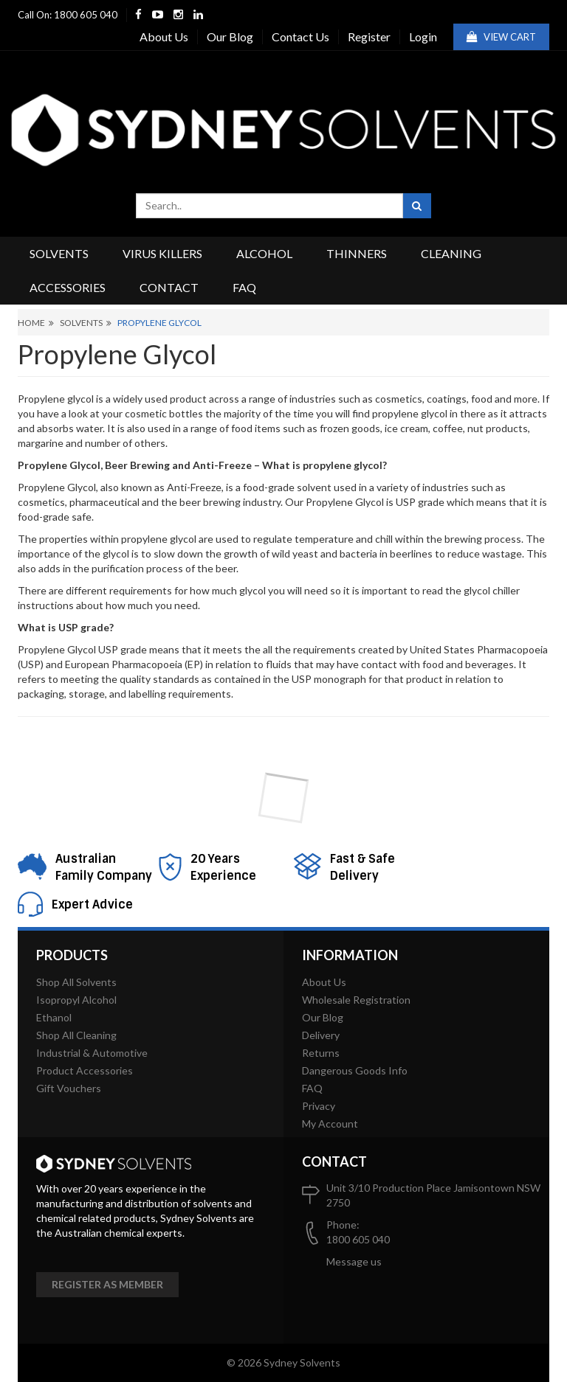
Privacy (318, 1106)
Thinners (356, 253)
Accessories (68, 287)
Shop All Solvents (76, 982)
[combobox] (269, 205)
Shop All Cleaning (76, 1035)
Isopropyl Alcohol (76, 999)
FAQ (244, 287)
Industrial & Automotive (92, 1052)
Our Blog (230, 36)
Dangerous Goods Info (355, 1070)
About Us (164, 36)
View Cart (501, 37)
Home (31, 322)
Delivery (321, 1035)
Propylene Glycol (159, 322)
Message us (354, 1261)
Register (369, 36)
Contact (169, 287)
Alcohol (264, 253)
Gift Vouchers (68, 1088)
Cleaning (451, 253)
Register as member (107, 1284)
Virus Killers (162, 253)
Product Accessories (84, 1070)
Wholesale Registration (356, 999)
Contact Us (300, 36)
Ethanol (54, 1017)
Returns (321, 1052)
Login (423, 36)
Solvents (59, 253)
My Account (330, 1123)
